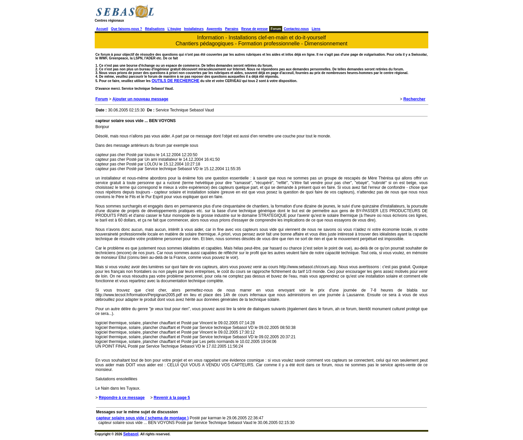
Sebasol (130, 434)
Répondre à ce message (121, 397)
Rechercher (414, 99)
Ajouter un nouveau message (140, 99)
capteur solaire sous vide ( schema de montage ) (142, 418)
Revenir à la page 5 (172, 397)
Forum (101, 99)
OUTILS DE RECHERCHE (175, 80)
